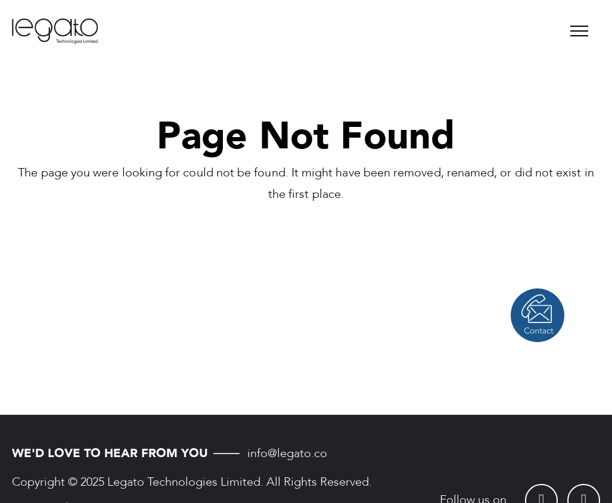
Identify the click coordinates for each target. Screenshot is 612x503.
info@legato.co (287, 453)
